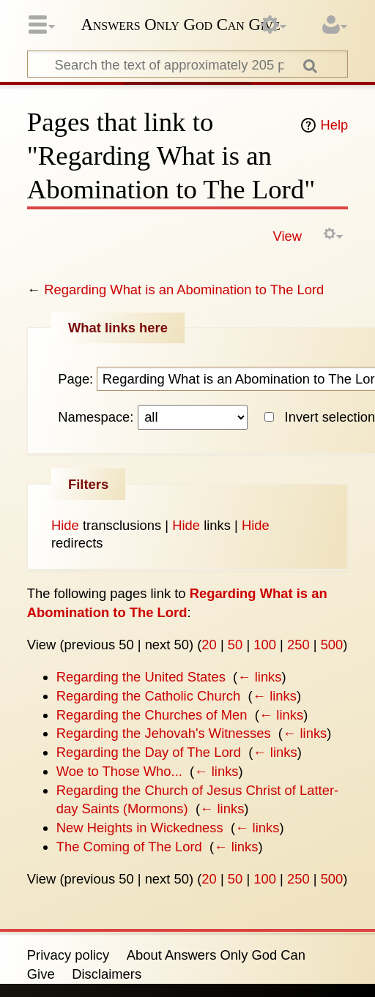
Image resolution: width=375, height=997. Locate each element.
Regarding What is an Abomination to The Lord (184, 289)
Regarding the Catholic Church (148, 695)
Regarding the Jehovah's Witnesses (163, 733)
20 (208, 644)
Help (334, 124)
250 (298, 644)
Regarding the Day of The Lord (148, 752)
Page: (75, 379)
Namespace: (95, 417)
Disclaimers (106, 974)
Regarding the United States (141, 676)
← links (259, 676)
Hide (65, 525)
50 (235, 644)
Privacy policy (68, 955)
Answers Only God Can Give (180, 24)
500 (332, 644)
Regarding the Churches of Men (152, 714)
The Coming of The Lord (129, 846)
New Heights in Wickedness (139, 827)
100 (264, 644)
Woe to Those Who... (119, 771)
